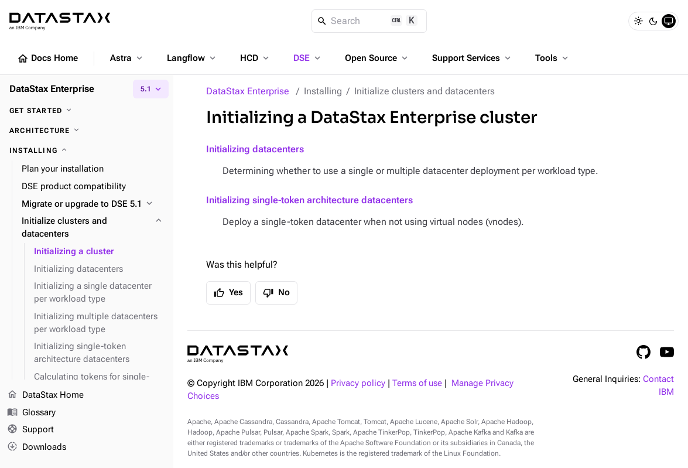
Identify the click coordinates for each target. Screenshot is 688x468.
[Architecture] (87, 131)
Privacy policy (358, 383)
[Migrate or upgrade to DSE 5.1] (93, 204)
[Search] (369, 21)
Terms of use (417, 383)
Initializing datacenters (255, 149)
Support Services (472, 58)
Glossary (31, 412)
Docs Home (47, 58)
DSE (308, 58)
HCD (255, 58)
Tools (552, 58)
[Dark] (653, 21)
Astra (127, 58)
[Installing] (87, 150)
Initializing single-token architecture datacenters (309, 200)
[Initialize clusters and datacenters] (93, 228)
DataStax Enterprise (247, 91)
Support (30, 430)
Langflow (192, 58)
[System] (669, 21)
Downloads (36, 447)
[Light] (638, 21)
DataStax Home (45, 395)
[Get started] (87, 111)
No (276, 293)
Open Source (377, 58)
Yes (228, 293)
